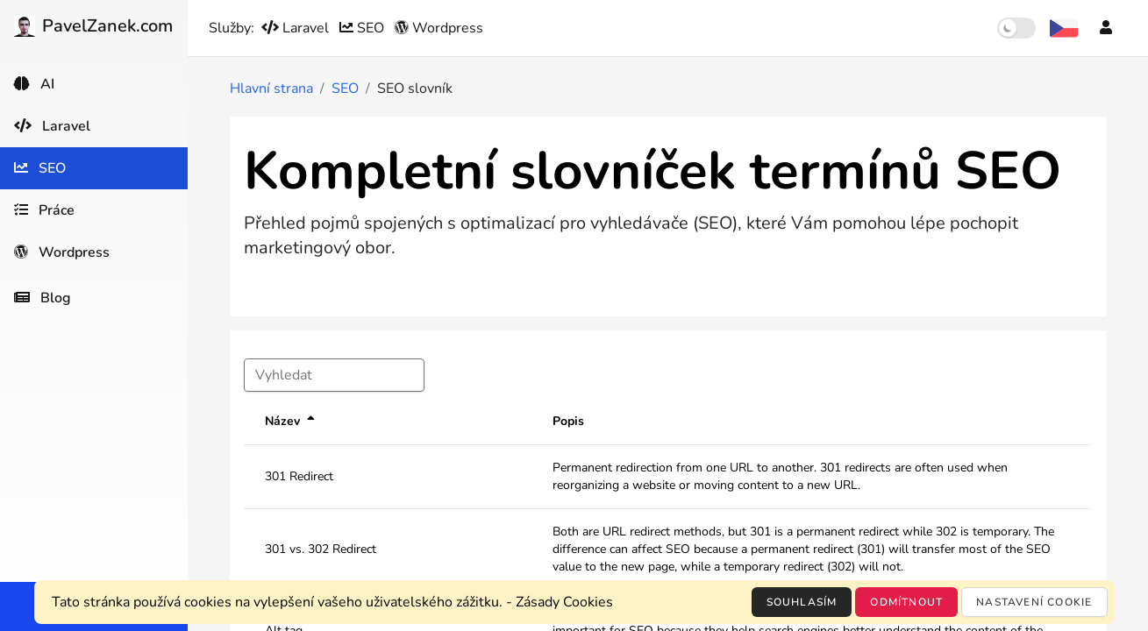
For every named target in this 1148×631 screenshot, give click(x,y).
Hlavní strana (271, 88)
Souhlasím (802, 602)
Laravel (296, 28)
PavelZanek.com (93, 26)
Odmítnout (906, 602)
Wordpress (439, 28)
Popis (568, 421)
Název (282, 421)
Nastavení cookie (1034, 602)
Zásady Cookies (564, 602)
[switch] (1016, 28)
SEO (363, 28)
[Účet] (1106, 28)
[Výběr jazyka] (1064, 28)
